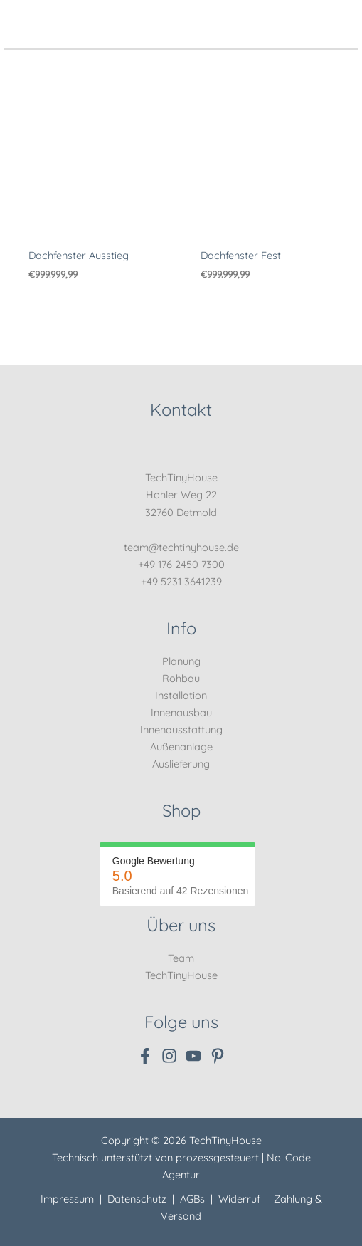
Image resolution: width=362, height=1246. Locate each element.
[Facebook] (145, 1056)
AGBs (192, 1198)
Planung (181, 661)
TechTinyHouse (181, 975)
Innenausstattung (181, 729)
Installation (181, 695)
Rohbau (181, 678)
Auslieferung (181, 763)
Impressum (67, 1198)
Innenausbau (181, 712)
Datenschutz (136, 1198)
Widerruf (239, 1198)
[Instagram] (169, 1056)
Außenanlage (181, 746)
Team (181, 958)
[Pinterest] (217, 1056)
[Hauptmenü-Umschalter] (343, 16)
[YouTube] (193, 1056)
